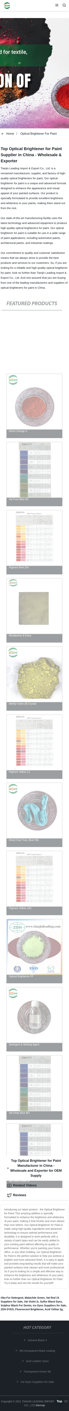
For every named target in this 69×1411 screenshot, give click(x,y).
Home (10, 133)
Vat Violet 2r (31, 1301)
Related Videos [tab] (22, 1185)
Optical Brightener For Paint (38, 133)
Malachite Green (35, 1297)
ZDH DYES (7, 1309)
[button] (57, 5)
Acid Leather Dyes (37, 1361)
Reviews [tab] (16, 1195)
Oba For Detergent (12, 1297)
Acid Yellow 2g (54, 1309)
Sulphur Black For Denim (16, 1305)
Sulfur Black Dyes (51, 1301)
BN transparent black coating (37, 1350)
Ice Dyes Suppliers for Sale (49, 1305)
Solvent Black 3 (37, 1340)
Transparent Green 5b (37, 1371)
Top (59, 1401)
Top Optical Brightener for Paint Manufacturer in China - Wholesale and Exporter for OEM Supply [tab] (34, 1168)
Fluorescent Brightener (29, 1309)
